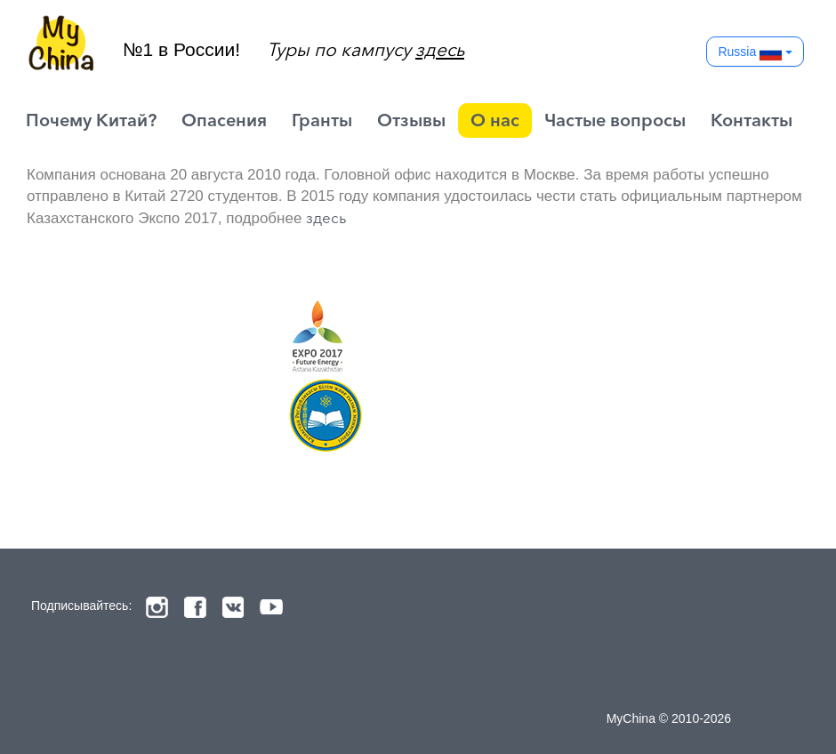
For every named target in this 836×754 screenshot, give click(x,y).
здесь (326, 217)
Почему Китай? (91, 120)
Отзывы (411, 120)
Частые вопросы (615, 120)
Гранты (322, 120)
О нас (494, 120)
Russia (755, 52)
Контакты (751, 120)
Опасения (224, 120)
